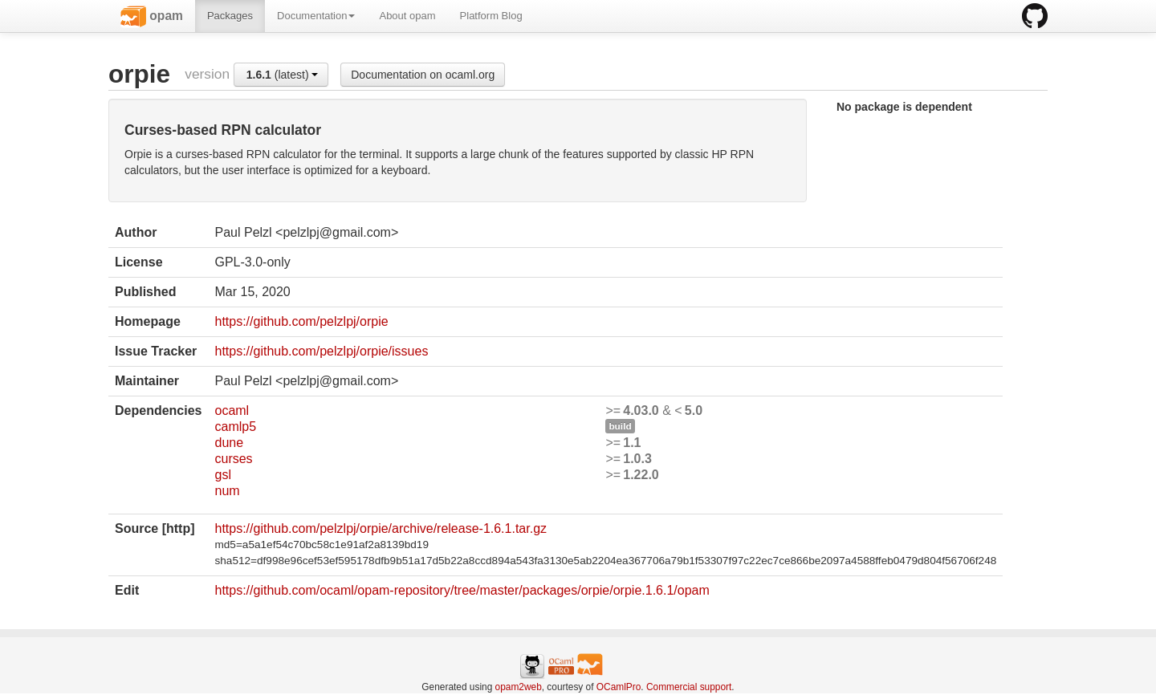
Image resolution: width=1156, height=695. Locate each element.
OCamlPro (618, 687)
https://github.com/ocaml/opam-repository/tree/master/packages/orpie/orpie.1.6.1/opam (461, 590)
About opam (407, 16)
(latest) (282, 74)
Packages (230, 16)
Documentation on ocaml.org (423, 74)
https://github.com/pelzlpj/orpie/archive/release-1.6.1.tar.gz (380, 528)
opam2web (518, 687)
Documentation (316, 16)
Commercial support (688, 687)
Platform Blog (491, 16)
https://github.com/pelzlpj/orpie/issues (321, 351)
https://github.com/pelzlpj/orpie (301, 321)
